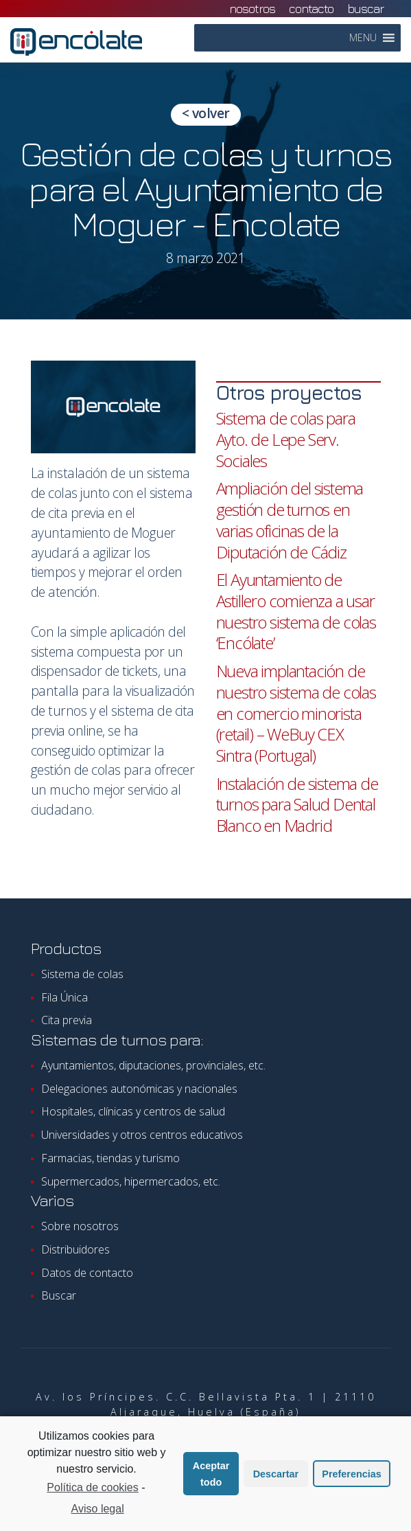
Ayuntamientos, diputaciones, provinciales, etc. (153, 1065)
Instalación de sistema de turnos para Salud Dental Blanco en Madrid (297, 804)
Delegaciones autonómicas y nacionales (139, 1088)
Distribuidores (75, 1249)
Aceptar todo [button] (211, 1475)
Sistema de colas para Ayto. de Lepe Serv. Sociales (285, 439)
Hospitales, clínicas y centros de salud (133, 1111)
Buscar (365, 8)
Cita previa (66, 1020)
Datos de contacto (87, 1272)
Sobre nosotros (80, 1226)
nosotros (252, 8)
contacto (311, 8)
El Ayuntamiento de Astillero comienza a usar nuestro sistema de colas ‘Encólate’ (296, 611)
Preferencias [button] (351, 1475)
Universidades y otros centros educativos (142, 1134)
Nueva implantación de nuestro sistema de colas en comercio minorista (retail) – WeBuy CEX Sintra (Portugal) (296, 713)
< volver (206, 113)
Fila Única (64, 997)
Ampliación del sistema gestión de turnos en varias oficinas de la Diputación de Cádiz (290, 520)
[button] (363, 38)
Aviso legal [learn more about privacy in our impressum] (97, 1510)
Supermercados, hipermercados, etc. (130, 1181)
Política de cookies (92, 1489)
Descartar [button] (275, 1475)
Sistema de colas (82, 974)
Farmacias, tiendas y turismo (110, 1158)
